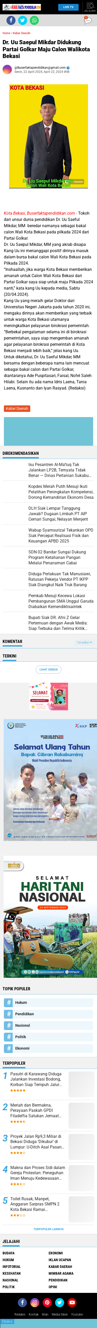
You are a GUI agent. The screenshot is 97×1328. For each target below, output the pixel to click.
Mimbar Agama (61, 1273)
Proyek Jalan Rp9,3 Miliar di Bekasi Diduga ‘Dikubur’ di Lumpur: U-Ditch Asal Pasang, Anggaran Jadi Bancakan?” (37, 1142)
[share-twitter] (22, 20)
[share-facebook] (11, 20)
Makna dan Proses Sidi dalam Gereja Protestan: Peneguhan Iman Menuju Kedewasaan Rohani (37, 1173)
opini (53, 1287)
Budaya (8, 1253)
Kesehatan (12, 1273)
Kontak (34, 1314)
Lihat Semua (49, 669)
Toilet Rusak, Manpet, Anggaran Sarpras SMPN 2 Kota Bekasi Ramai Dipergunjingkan (34, 1204)
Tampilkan (84, 642)
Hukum (21, 1002)
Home (6, 33)
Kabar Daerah (21, 33)
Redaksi (19, 1314)
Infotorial (12, 1267)
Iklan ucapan (60, 1260)
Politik (20, 1037)
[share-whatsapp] (34, 20)
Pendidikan (24, 1014)
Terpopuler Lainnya (49, 1229)
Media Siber (60, 1314)
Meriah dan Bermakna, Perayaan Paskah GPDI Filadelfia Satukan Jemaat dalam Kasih (34, 1111)
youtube (77, 1314)
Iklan (45, 1314)
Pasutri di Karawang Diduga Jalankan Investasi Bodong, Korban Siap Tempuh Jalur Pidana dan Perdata (36, 1079)
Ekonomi (22, 1048)
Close (7, 1321)
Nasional (22, 1025)
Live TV (67, 7)
